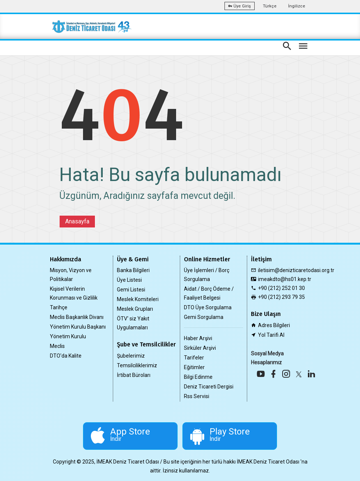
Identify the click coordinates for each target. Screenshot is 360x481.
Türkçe (270, 6)
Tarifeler (194, 358)
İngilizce (296, 6)
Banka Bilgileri (133, 270)
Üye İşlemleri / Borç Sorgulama (206, 274)
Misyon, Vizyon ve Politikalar (71, 274)
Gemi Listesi (131, 290)
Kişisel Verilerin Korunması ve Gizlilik (74, 293)
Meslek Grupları (135, 309)
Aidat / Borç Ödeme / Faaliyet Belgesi (209, 293)
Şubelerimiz (131, 356)
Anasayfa (77, 221)
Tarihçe (58, 307)
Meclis (57, 346)
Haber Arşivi (198, 338)
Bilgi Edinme (198, 377)
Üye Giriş (239, 6)
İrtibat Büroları (133, 375)
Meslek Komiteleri (138, 299)
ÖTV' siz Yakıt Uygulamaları (133, 323)
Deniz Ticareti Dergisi (208, 387)
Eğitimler (194, 367)
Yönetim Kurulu (68, 336)
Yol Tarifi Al (271, 335)
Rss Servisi (196, 396)
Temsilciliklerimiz (137, 365)
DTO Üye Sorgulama (208, 307)
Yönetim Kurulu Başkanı (78, 327)
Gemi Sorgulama (203, 317)
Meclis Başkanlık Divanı (76, 317)
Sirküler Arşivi (200, 348)
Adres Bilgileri (274, 325)
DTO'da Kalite (66, 356)
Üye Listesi (129, 280)
